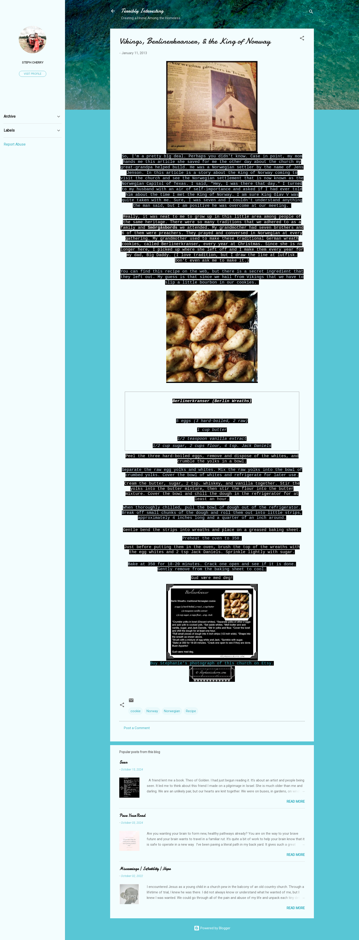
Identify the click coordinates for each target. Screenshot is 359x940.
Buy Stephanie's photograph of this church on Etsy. (212, 663)
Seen (123, 762)
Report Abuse (15, 144)
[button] (302, 38)
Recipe (191, 711)
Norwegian (172, 711)
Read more (296, 801)
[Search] (311, 12)
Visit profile (32, 73)
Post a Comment (137, 728)
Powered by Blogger (212, 928)
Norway (152, 711)
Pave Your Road (132, 815)
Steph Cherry (32, 62)
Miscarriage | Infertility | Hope (145, 869)
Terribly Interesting (142, 11)
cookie (136, 711)
